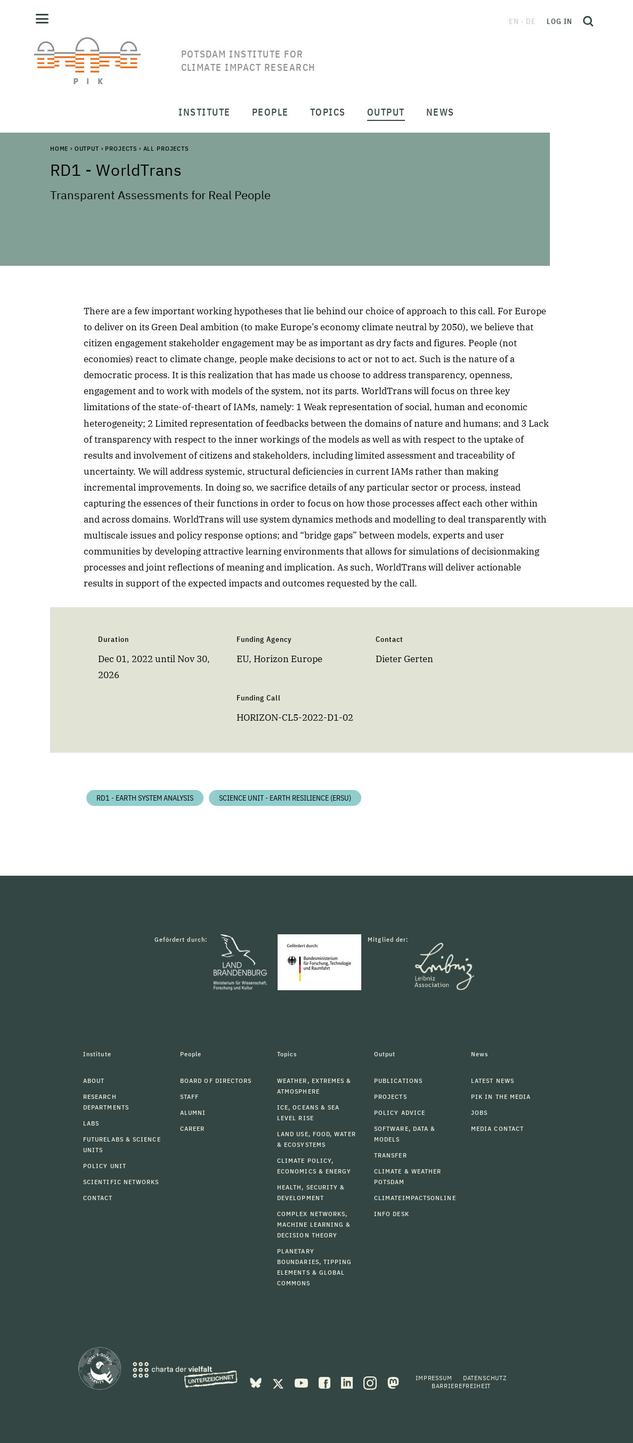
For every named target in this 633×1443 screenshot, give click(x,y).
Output (87, 148)
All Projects (166, 148)
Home (59, 148)
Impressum (434, 1378)
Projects (121, 148)
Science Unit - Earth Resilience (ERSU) (285, 798)
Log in (559, 21)
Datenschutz (485, 1378)
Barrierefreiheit (461, 1386)
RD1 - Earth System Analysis (144, 798)
